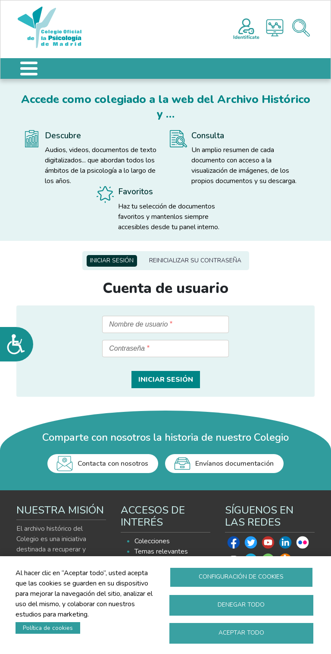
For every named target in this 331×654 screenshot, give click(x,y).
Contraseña (127, 348)
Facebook (233, 544)
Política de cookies (48, 628)
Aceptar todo (241, 633)
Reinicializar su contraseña (195, 260)
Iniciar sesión (112, 260)
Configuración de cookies (241, 577)
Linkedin (285, 544)
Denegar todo (241, 605)
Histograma (274, 27)
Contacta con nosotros (113, 463)
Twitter (250, 544)
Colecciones (152, 541)
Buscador (301, 27)
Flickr (302, 544)
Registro (246, 27)
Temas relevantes (161, 551)
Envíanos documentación (234, 463)
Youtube (268, 544)
